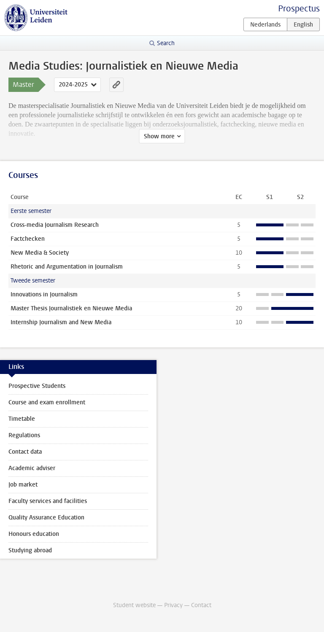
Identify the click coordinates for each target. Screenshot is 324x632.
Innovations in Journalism (44, 294)
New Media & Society (40, 253)
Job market (23, 485)
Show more (159, 136)
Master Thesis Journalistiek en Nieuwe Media (71, 308)
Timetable (21, 419)
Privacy (173, 605)
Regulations (24, 435)
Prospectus (299, 8)
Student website (134, 605)
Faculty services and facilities (47, 501)
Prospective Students (36, 386)
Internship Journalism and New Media (61, 322)
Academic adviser (31, 468)
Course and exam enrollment (46, 402)
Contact (201, 605)
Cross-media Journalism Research (55, 225)
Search (166, 43)
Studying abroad (30, 550)
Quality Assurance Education (46, 518)
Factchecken (28, 239)
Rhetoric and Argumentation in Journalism (67, 267)
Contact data (25, 452)
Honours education (33, 534)
